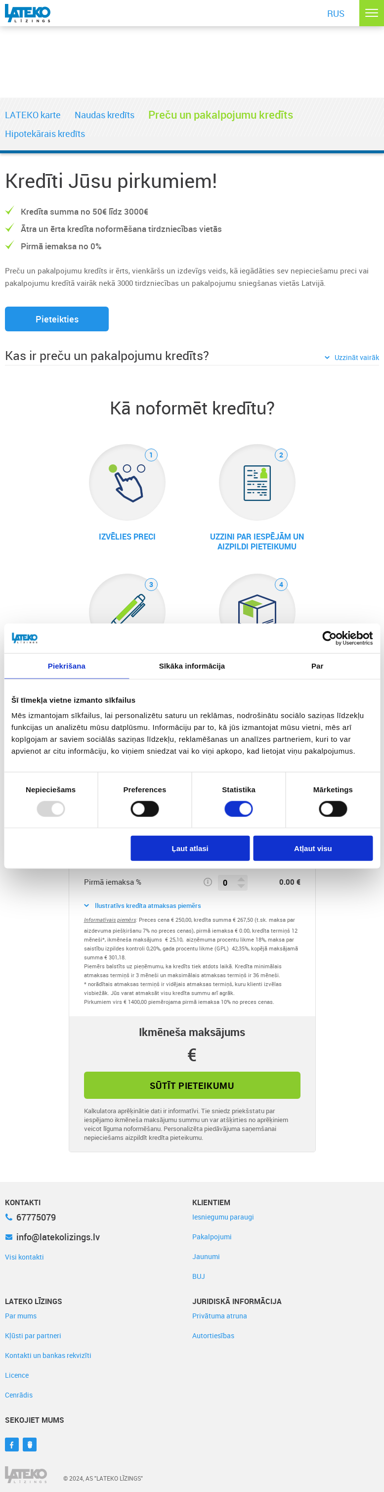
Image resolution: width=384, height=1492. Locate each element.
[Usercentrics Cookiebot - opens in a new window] (329, 638)
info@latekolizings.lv (52, 1237)
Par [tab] (317, 665)
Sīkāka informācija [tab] (192, 665)
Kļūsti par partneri (33, 1335)
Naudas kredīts (104, 115)
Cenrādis (19, 1395)
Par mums (21, 1315)
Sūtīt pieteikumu (192, 1085)
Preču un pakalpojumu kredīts (220, 114)
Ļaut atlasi (190, 848)
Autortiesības (213, 1335)
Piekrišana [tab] (66, 665)
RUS (335, 13)
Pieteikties (57, 319)
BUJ (198, 1276)
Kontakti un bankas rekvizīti (48, 1355)
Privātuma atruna (219, 1315)
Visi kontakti (24, 1257)
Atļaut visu (313, 848)
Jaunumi (206, 1256)
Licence (17, 1375)
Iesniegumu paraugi (223, 1216)
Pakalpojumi (212, 1236)
